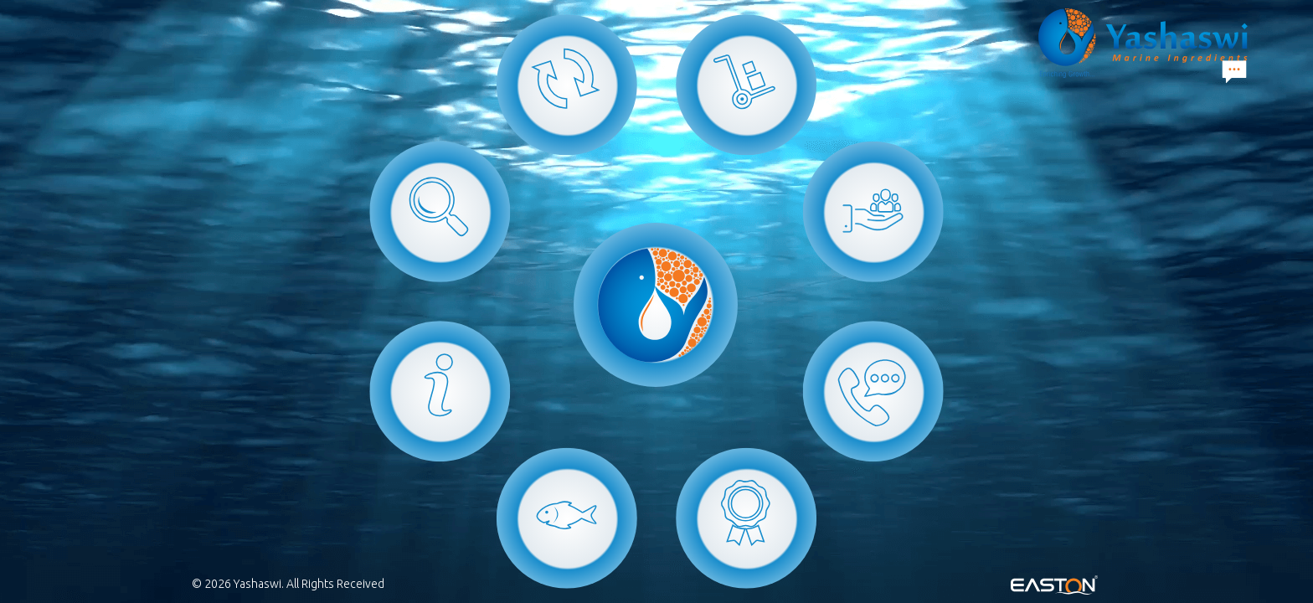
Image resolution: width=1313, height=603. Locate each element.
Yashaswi (257, 583)
